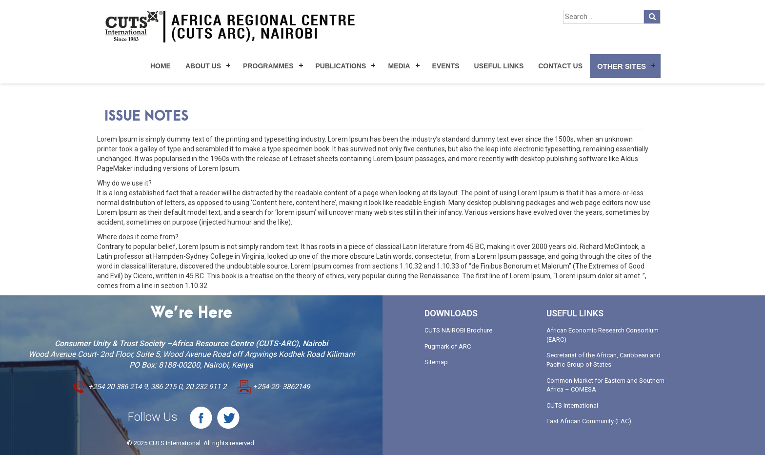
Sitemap (436, 362)
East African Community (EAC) (588, 421)
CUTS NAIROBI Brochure (458, 330)
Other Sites (621, 66)
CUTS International (572, 405)
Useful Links (499, 66)
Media (399, 66)
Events (446, 66)
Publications (341, 66)
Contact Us (560, 66)
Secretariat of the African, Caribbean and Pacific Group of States (603, 360)
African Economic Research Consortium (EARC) (602, 335)
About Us (203, 66)
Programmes (268, 66)
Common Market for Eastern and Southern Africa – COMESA (605, 385)
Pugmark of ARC (447, 346)
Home (160, 66)
